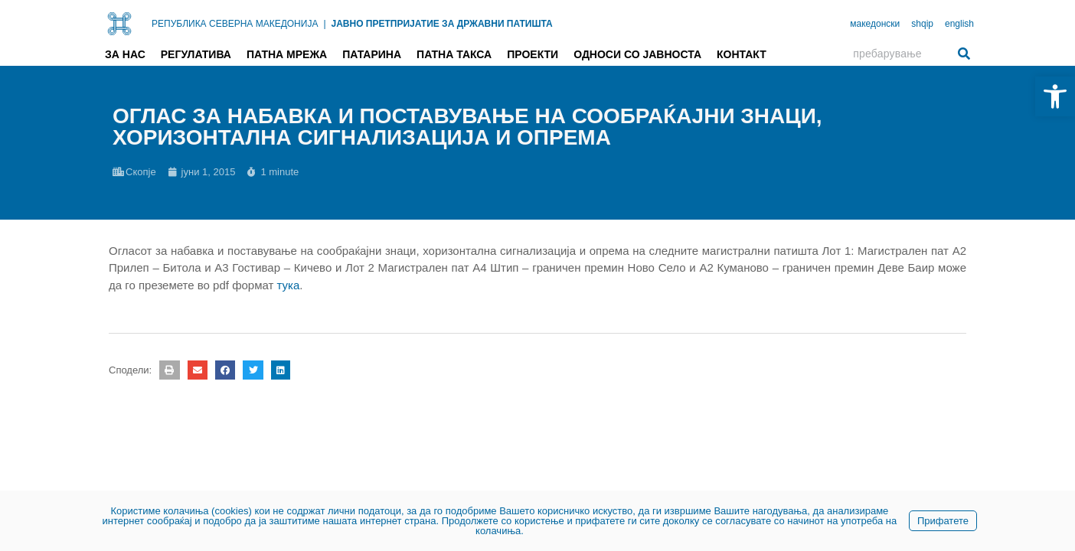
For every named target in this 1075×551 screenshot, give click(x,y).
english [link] (959, 23)
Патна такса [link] (454, 54)
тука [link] (288, 285)
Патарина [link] (371, 54)
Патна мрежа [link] (287, 54)
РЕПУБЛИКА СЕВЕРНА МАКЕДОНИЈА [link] (235, 23)
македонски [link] (875, 23)
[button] (169, 370)
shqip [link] (922, 23)
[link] (1055, 96)
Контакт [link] (741, 54)
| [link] (324, 23)
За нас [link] (125, 54)
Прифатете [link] (943, 521)
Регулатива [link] (196, 54)
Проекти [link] (532, 54)
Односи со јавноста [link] (637, 54)
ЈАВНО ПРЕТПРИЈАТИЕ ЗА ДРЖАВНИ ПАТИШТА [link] (442, 23)
